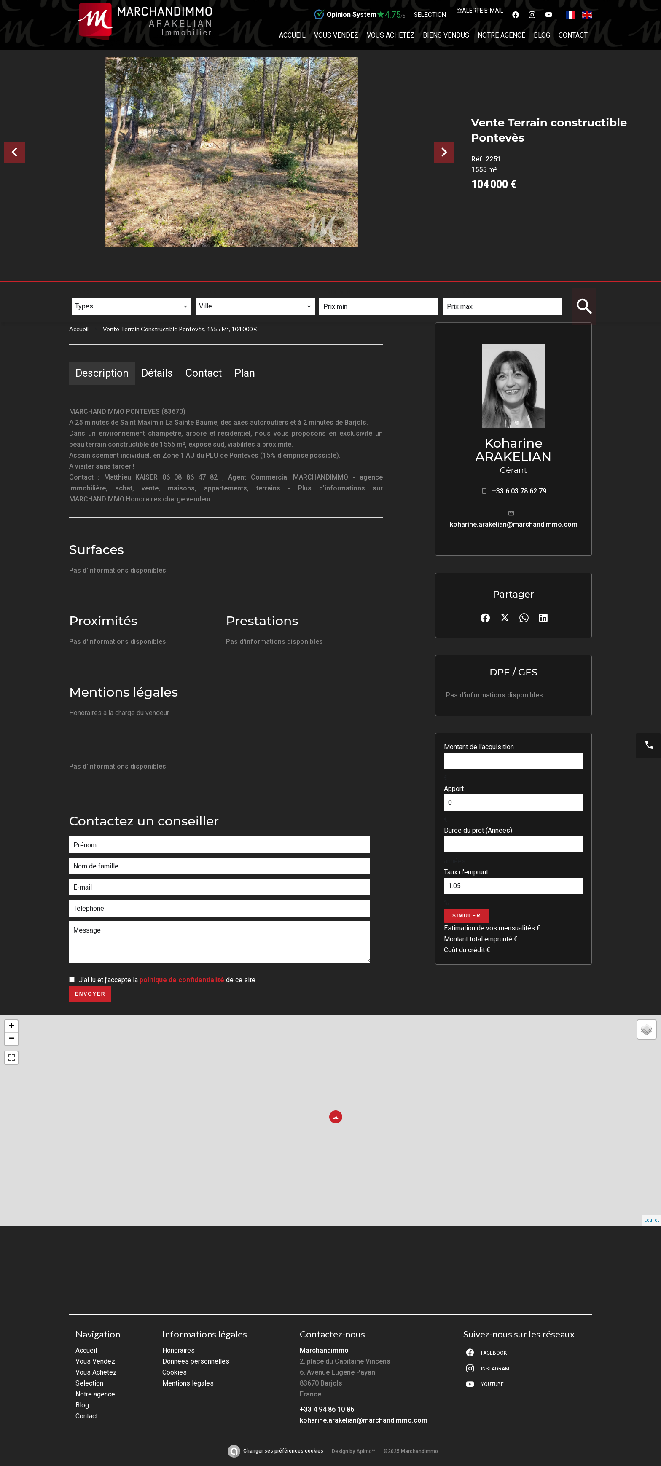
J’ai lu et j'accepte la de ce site (167, 980)
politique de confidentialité (182, 980)
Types (85, 292)
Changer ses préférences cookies (283, 1451)
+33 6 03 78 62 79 (519, 491)
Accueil (79, 328)
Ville (209, 292)
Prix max (461, 292)
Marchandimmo (324, 1350)
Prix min (337, 292)
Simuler (466, 916)
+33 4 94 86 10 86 (327, 1409)
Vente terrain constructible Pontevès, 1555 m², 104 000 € (180, 328)
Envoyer (90, 994)
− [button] (11, 1039)
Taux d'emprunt (466, 872)
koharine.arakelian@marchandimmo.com (514, 524)
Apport (454, 789)
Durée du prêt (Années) (478, 830)
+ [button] (11, 1026)
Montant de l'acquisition (479, 747)
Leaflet (651, 1220)
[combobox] (131, 306)
